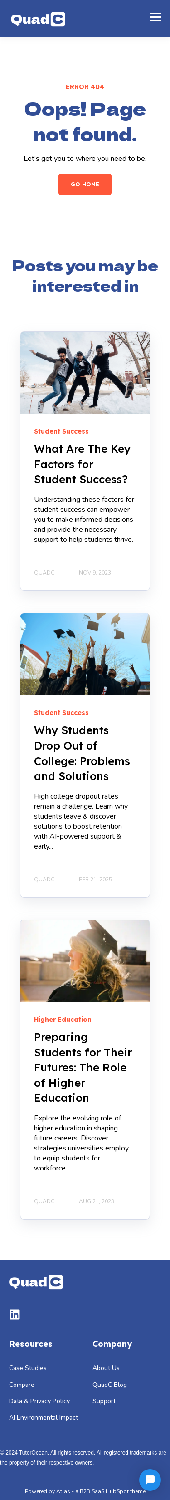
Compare (21, 1385)
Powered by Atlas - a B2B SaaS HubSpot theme (85, 1491)
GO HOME (85, 184)
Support (104, 1401)
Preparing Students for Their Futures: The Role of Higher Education (83, 1067)
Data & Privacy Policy (39, 1401)
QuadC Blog (109, 1385)
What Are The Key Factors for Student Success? (82, 464)
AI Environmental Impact (43, 1417)
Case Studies (28, 1368)
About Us (106, 1368)
